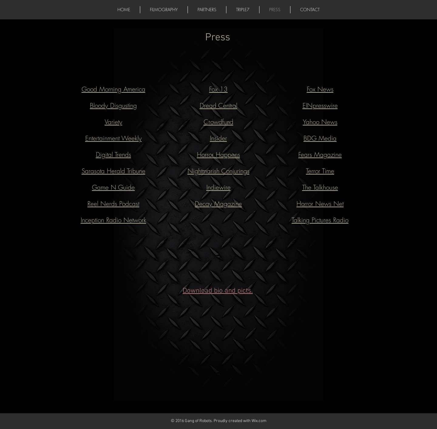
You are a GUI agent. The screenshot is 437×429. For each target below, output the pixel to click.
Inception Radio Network (113, 220)
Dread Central (218, 105)
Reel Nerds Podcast (113, 204)
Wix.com (259, 421)
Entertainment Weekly (113, 138)
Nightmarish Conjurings (218, 171)
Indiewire (218, 187)
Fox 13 (218, 89)
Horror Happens (218, 155)
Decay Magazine (218, 204)
